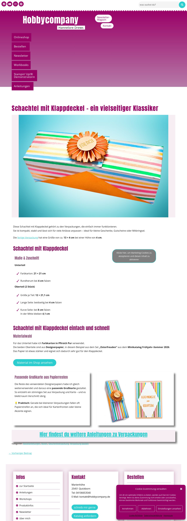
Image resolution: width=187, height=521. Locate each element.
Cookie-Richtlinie (136, 515)
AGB (110, 513)
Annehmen (127, 508)
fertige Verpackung (27, 188)
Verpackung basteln (79, 394)
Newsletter (67, 37)
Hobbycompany (51, 19)
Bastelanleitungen (31, 394)
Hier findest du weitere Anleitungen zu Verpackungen (93, 385)
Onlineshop (23, 37)
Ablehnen (146, 508)
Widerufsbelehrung (83, 516)
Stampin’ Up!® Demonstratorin (125, 37)
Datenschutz (96, 513)
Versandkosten (106, 516)
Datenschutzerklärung (153, 515)
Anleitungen (162, 37)
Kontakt (169, 17)
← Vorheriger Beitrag (20, 404)
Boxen (44, 394)
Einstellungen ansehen (169, 508)
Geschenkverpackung (58, 394)
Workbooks (90, 37)
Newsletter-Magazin (148, 17)
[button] (181, 488)
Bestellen (45, 37)
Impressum (168, 515)
